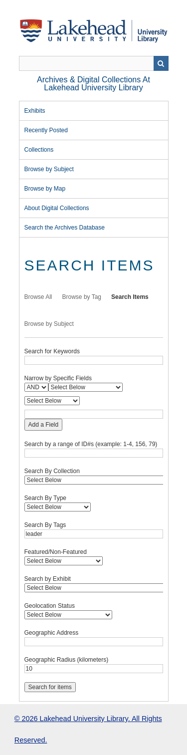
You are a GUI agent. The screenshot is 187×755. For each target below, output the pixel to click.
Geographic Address (51, 632)
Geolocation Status (49, 605)
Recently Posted (46, 130)
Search (161, 63)
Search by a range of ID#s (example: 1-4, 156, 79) (91, 444)
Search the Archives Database (64, 227)
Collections (39, 149)
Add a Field (43, 424)
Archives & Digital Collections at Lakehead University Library (93, 83)
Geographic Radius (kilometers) (66, 659)
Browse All (38, 296)
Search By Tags (45, 524)
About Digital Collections (56, 208)
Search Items (130, 296)
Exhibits (34, 110)
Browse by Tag (82, 296)
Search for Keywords (52, 351)
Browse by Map (45, 188)
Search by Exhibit (47, 578)
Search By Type (45, 498)
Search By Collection (52, 471)
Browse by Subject (49, 169)
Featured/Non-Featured (55, 551)
